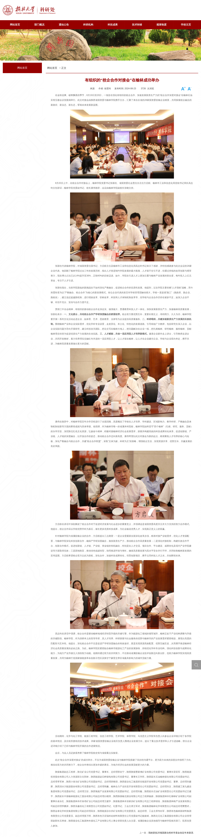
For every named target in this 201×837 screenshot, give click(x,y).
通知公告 (64, 24)
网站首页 (15, 24)
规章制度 (161, 24)
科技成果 (113, 24)
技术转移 (137, 24)
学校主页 (186, 24)
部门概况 (39, 24)
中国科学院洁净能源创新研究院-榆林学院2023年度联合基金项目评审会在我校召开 (152, 796)
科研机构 (88, 24)
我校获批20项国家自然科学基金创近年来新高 (170, 789)
